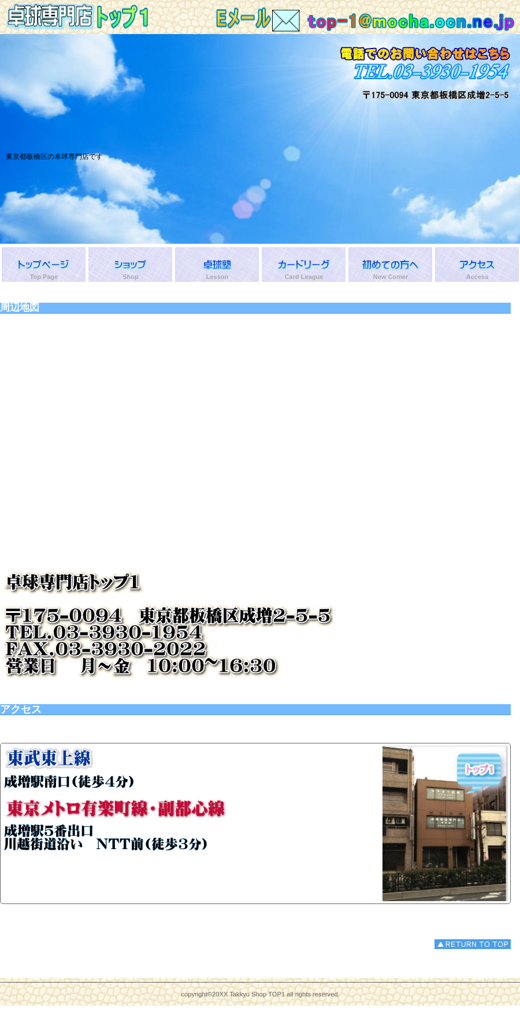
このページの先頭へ (472, 944)
